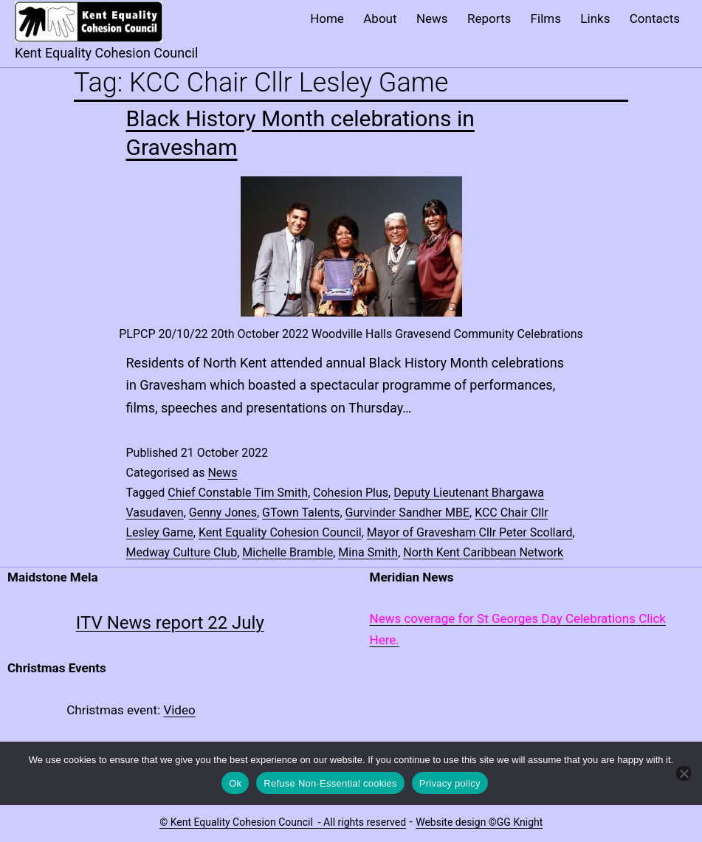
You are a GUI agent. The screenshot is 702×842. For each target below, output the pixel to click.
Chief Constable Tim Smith (238, 493)
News (432, 18)
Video (179, 710)
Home (327, 18)
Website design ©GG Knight (479, 822)
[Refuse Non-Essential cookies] (683, 773)
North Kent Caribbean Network (483, 552)
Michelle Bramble (287, 552)
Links (595, 18)
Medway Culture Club (182, 552)
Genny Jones (223, 512)
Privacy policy (450, 783)
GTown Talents (301, 512)
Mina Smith (368, 552)
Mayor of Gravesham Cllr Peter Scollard (470, 532)
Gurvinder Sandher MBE (407, 512)
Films (546, 18)
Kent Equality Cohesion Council (280, 532)
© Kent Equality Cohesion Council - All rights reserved (282, 822)
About (379, 18)
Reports (489, 18)
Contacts (655, 18)
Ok (235, 783)
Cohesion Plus (350, 493)
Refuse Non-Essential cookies (330, 783)
